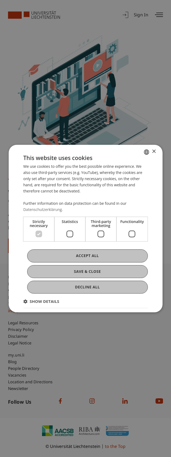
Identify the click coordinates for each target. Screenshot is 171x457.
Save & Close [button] (87, 271)
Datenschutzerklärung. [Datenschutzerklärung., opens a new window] (43, 209)
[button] (41, 301)
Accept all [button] (87, 255)
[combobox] (146, 152)
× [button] (154, 152)
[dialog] (85, 228)
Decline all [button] (87, 286)
